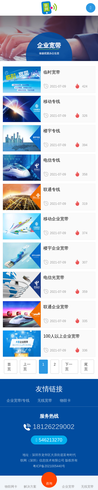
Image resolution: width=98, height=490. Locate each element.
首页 (9, 366)
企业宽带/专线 (18, 400)
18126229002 (52, 427)
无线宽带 (44, 400)
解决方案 (30, 482)
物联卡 (65, 400)
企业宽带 (68, 482)
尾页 (86, 366)
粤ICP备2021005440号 (49, 466)
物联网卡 (11, 482)
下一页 (68, 366)
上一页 (27, 366)
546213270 (49, 440)
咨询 (49, 479)
